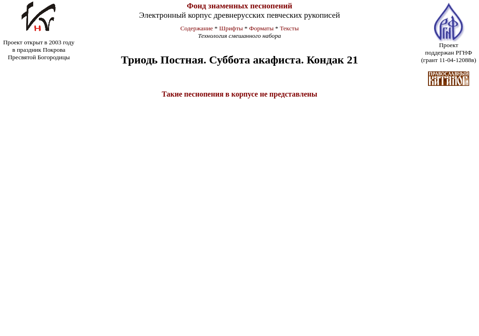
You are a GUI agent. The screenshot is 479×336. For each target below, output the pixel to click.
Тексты (289, 28)
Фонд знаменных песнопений (239, 5)
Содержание (196, 28)
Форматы (261, 28)
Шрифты (231, 28)
